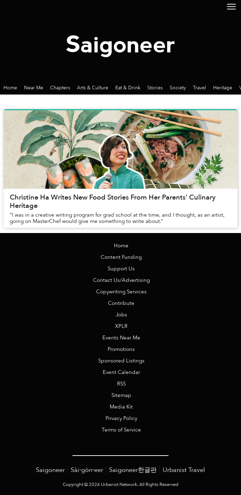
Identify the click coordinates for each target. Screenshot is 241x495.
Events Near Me (121, 338)
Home (121, 245)
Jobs (121, 314)
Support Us (121, 268)
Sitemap (121, 395)
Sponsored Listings (121, 361)
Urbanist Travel (184, 470)
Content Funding (121, 257)
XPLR (121, 326)
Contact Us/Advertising (121, 280)
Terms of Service (121, 430)
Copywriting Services (121, 291)
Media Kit (121, 407)
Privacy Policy (121, 418)
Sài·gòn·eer (87, 470)
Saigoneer (50, 470)
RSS (121, 384)
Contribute (121, 303)
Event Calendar (121, 372)
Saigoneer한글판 (133, 470)
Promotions (121, 349)
